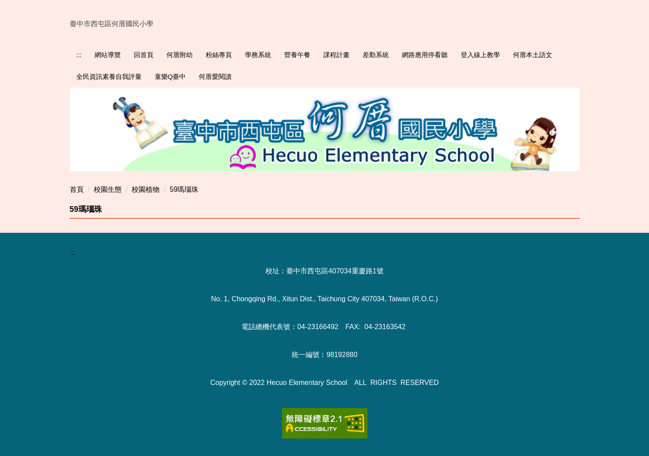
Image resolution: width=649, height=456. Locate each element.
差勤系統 (376, 54)
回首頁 (143, 54)
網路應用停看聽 (425, 54)
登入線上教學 (480, 54)
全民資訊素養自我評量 (109, 76)
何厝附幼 (179, 54)
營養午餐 (297, 54)
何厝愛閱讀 (215, 76)
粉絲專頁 (219, 54)
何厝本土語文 (532, 54)
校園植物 (146, 189)
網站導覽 (108, 54)
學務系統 (258, 54)
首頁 (77, 189)
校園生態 (108, 189)
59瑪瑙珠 (184, 189)
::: (79, 54)
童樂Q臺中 (170, 76)
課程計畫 (336, 54)
